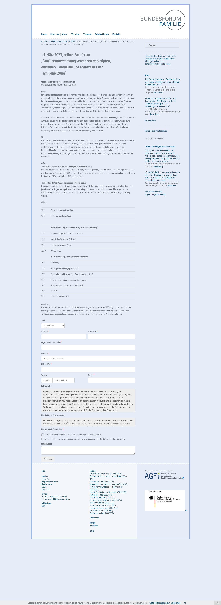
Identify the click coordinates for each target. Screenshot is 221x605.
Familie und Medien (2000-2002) (102, 573)
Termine (75, 35)
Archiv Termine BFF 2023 (66, 43)
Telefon (44, 430)
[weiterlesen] (158, 93)
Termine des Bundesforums (156, 131)
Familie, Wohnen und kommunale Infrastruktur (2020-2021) (106, 548)
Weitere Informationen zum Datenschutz (173, 602)
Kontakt (116, 35)
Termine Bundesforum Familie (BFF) (54, 557)
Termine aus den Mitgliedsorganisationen (55, 559)
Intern (92, 591)
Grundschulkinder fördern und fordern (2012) (106, 560)
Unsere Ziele (45, 539)
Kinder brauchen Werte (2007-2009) (103, 565)
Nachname (93, 384)
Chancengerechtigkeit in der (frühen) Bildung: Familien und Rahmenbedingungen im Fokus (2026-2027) (108, 537)
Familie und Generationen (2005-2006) (104, 568)
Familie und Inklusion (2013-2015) (102, 557)
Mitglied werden (47, 544)
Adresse (44, 407)
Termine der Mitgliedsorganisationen (160, 147)
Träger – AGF (45, 550)
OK (197, 602)
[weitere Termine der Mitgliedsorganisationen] (155, 194)
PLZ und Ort (46, 419)
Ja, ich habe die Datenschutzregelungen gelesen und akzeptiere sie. (73, 492)
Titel (43, 372)
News (147, 76)
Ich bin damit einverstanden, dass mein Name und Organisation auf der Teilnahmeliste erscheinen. (85, 497)
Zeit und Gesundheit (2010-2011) (102, 563)
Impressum (94, 586)
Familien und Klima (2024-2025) (102, 542)
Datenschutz (47, 442)
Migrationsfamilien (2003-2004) (101, 571)
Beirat (43, 547)
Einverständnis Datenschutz (53, 486)
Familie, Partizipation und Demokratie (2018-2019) (108, 552)
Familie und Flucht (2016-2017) (101, 555)
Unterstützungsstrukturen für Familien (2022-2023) (108, 544)
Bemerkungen (47, 502)
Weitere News (150, 121)
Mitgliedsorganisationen (49, 542)
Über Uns (54, 35)
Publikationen (102, 35)
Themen (87, 35)
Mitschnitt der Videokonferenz (55, 472)
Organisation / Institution (52, 395)
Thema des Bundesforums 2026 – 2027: (160, 56)
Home (44, 35)
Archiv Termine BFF (48, 43)
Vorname (45, 384)
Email (90, 430)
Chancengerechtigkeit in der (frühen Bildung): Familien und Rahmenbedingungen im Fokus (160, 62)
